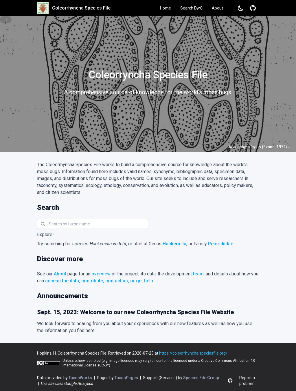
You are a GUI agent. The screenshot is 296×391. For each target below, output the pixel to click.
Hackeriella (174, 244)
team (198, 274)
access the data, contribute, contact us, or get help (99, 280)
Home (165, 8)
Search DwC (191, 8)
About (217, 8)
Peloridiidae (220, 244)
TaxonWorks (81, 377)
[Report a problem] (253, 8)
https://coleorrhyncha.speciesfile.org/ (193, 353)
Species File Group (201, 377)
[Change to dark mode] (240, 8)
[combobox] (92, 224)
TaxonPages (127, 377)
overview (101, 274)
